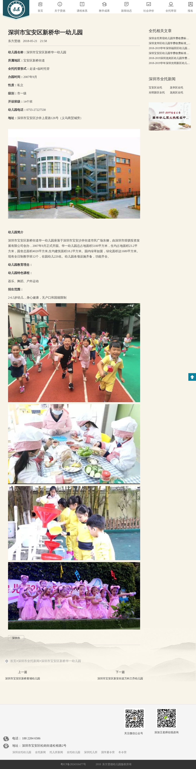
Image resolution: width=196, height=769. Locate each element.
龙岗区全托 (176, 92)
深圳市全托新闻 (28, 661)
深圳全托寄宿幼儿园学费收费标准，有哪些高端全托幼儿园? (170, 38)
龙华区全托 (176, 87)
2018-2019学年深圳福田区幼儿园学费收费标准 (170, 48)
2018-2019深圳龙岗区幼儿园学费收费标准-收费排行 (170, 58)
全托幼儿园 (73, 752)
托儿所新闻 (56, 752)
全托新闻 (40, 752)
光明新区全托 (157, 92)
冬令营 (122, 752)
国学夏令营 (108, 752)
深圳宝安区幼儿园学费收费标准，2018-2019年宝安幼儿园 (170, 53)
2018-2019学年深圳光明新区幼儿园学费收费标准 (170, 63)
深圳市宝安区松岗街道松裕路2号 (44, 745)
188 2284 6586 (31, 738)
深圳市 (16, 638)
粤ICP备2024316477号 (73, 764)
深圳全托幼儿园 (21, 752)
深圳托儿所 (90, 752)
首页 (13, 661)
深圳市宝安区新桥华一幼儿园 (61, 661)
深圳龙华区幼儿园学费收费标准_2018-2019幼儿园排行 (170, 43)
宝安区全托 (155, 87)
